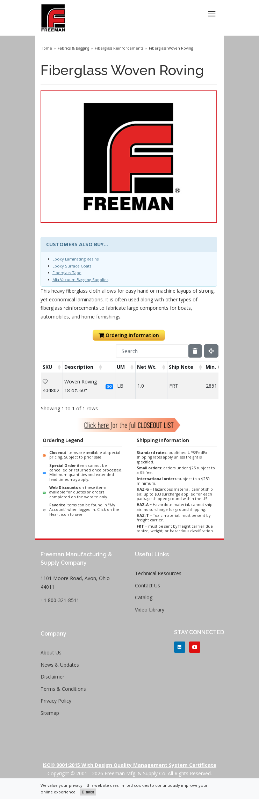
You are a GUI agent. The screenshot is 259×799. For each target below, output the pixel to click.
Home (46, 48)
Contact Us (147, 585)
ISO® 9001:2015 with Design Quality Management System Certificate (129, 765)
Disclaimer (52, 676)
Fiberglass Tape (66, 272)
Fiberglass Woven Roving (171, 48)
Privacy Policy (56, 700)
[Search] (152, 351)
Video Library (149, 609)
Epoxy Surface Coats (71, 266)
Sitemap (50, 713)
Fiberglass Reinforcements (119, 48)
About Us (51, 652)
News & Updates (60, 664)
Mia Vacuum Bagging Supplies (80, 279)
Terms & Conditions (63, 689)
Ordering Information (129, 335)
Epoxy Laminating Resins (75, 259)
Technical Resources (158, 573)
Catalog (143, 597)
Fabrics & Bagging (73, 48)
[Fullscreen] (211, 351)
